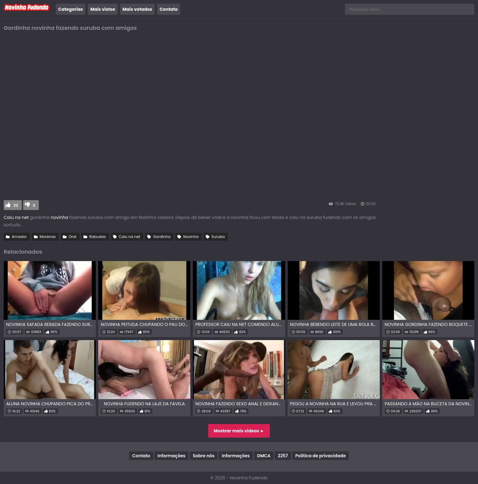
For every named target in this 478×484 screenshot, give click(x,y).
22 (16, 205)
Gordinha (161, 236)
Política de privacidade (320, 456)
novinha (59, 217)
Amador (19, 236)
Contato (169, 9)
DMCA (263, 456)
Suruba (218, 236)
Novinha (190, 236)
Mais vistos (102, 9)
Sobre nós (203, 456)
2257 (283, 456)
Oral (72, 236)
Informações (171, 456)
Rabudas (97, 236)
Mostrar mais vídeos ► (239, 431)
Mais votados (137, 9)
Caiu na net (16, 217)
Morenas (48, 236)
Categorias (70, 9)
